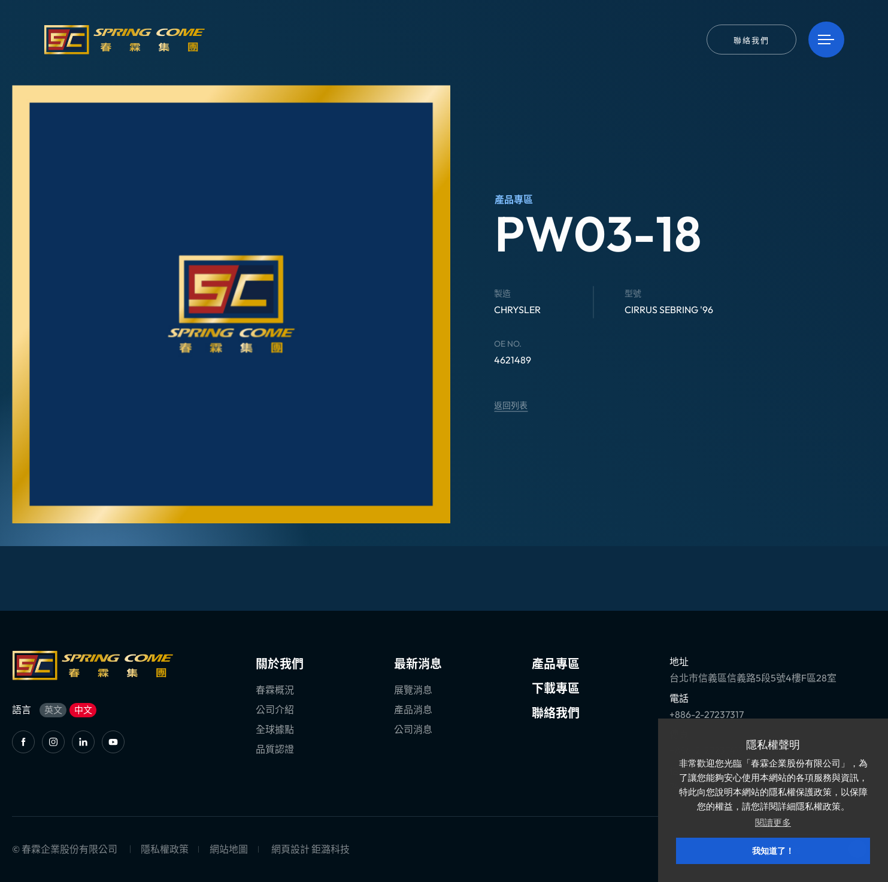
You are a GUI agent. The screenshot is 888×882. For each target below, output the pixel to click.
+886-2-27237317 (706, 714)
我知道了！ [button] (773, 851)
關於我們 (280, 663)
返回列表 (511, 405)
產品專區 (556, 663)
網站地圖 (229, 849)
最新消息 (418, 663)
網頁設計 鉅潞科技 (310, 849)
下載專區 (556, 688)
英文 (53, 710)
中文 (83, 710)
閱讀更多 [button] (773, 822)
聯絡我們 (556, 712)
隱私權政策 (165, 849)
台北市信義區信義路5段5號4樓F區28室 (753, 678)
